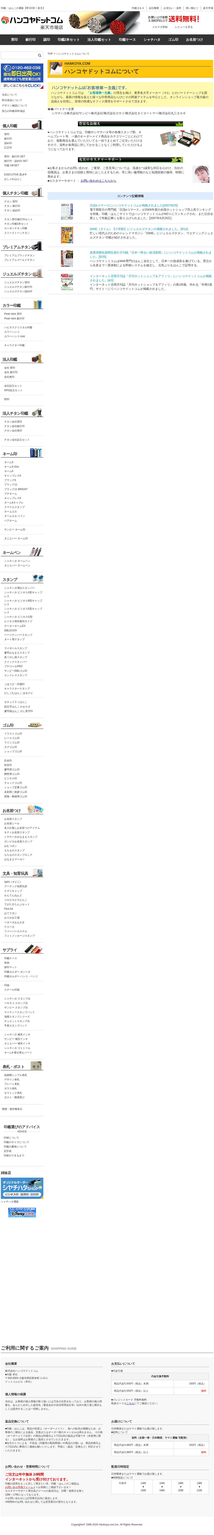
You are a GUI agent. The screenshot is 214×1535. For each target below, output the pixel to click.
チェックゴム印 (13, 782)
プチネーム (10, 493)
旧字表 (7, 1151)
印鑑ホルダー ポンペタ (17, 971)
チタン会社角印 (13, 430)
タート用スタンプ (14, 639)
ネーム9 (8, 462)
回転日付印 (10, 630)
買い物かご (192, 8)
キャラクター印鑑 (14, 345)
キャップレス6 (12, 475)
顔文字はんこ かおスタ (17, 706)
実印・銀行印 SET (14, 156)
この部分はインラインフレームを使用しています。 (21, 1275)
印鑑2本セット (69, 39)
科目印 (8, 765)
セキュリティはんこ (15, 702)
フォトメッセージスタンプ (19, 935)
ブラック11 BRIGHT (16, 489)
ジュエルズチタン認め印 (18, 291)
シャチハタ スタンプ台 (17, 998)
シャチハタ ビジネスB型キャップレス (23, 602)
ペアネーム (10, 520)
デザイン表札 (12, 1079)
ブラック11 (10, 484)
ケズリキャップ (13, 890)
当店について (9, 94)
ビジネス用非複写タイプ (18, 621)
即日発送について (12, 100)
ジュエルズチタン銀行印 (18, 286)
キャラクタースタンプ (17, 688)
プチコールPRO (13, 666)
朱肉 (6, 962)
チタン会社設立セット (17, 439)
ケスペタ (9, 926)
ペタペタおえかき (14, 922)
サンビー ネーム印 (14, 529)
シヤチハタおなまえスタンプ (20, 836)
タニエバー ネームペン (17, 565)
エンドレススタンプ (15, 675)
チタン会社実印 (13, 421)
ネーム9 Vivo (11, 466)
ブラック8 (10, 480)
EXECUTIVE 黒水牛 (15, 174)
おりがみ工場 (12, 917)
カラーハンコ (12, 331)
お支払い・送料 (172, 8)
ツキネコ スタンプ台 (16, 1003)
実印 (14, 39)
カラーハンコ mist (14, 336)
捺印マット (10, 967)
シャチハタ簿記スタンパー (19, 587)
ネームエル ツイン (14, 515)
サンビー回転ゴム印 (15, 670)
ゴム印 (173, 39)
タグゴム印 (10, 747)
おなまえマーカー (14, 859)
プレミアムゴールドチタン (19, 259)
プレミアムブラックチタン (19, 255)
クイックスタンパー (15, 661)
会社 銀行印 (11, 372)
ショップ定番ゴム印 (15, 787)
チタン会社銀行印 (14, 426)
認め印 (8, 143)
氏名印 (8, 760)
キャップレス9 (12, 498)
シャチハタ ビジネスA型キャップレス (23, 594)
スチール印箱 (12, 989)
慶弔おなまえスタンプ (17, 652)
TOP (50, 53)
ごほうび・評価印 (14, 684)
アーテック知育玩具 (15, 886)
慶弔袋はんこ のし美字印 (18, 711)
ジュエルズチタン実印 (17, 282)
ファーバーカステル (15, 931)
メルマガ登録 (160, 26)
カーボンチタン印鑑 (15, 228)
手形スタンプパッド (15, 1025)
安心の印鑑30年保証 (13, 111)
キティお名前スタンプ (17, 832)
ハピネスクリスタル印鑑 (18, 327)
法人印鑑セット (99, 39)
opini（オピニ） (13, 881)
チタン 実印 (11, 201)
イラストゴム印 (13, 733)
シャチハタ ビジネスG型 (18, 616)
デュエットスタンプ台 (17, 1021)
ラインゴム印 (12, 742)
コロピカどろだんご (15, 899)
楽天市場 (208, 8)
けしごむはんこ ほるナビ (18, 693)
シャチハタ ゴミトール (17, 1048)
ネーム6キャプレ (14, 502)
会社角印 (9, 376)
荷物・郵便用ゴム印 (15, 796)
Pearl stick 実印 (13, 313)
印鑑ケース (127, 39)
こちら (130, 1403)
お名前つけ (194, 39)
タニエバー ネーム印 (16, 538)
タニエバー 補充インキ (17, 1043)
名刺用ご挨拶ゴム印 (15, 792)
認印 (46, 39)
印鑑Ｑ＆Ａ (138, 8)
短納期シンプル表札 (15, 1075)
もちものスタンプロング (18, 854)
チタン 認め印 (12, 210)
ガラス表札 (10, 1088)
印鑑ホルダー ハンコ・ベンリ (21, 976)
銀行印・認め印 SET (16, 160)
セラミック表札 (13, 1092)
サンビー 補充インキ (16, 1038)
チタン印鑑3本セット (16, 223)
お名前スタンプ (13, 819)
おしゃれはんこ (13, 179)
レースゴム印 (12, 738)
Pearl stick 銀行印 (14, 318)
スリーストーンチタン (17, 232)
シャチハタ (152, 39)
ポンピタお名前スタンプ (18, 841)
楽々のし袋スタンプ (15, 657)
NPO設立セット (13, 390)
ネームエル (10, 511)
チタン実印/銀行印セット (18, 219)
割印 (6, 399)
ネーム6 (8, 471)
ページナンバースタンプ (18, 634)
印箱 (6, 985)
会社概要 (154, 8)
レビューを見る (184, 26)
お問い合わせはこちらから (98, 180)
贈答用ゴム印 (12, 773)
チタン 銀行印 (12, 205)
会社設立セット (13, 385)
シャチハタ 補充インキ (17, 1034)
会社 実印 (9, 367)
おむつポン (10, 845)
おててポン (10, 913)
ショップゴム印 (13, 751)
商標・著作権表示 (12, 1109)
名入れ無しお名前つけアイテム (22, 827)
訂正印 (8, 147)
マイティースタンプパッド (19, 1012)
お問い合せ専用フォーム (19, 1487)
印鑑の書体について (15, 1146)
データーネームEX (14, 625)
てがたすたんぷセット (17, 904)
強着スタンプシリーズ (17, 1016)
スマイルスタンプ (14, 507)
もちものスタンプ (14, 850)
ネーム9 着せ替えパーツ (18, 1052)
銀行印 (30, 39)
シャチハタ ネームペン (17, 561)
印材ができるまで (14, 1155)
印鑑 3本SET (11, 165)
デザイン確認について (14, 105)
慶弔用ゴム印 (12, 769)
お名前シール (12, 823)
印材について (11, 1137)
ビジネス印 (10, 778)
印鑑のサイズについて (16, 1142)
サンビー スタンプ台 (16, 1007)
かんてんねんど (13, 895)
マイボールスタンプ (15, 648)
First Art (8, 908)
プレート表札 (12, 1084)
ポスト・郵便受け (14, 1097)
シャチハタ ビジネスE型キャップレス (23, 610)
